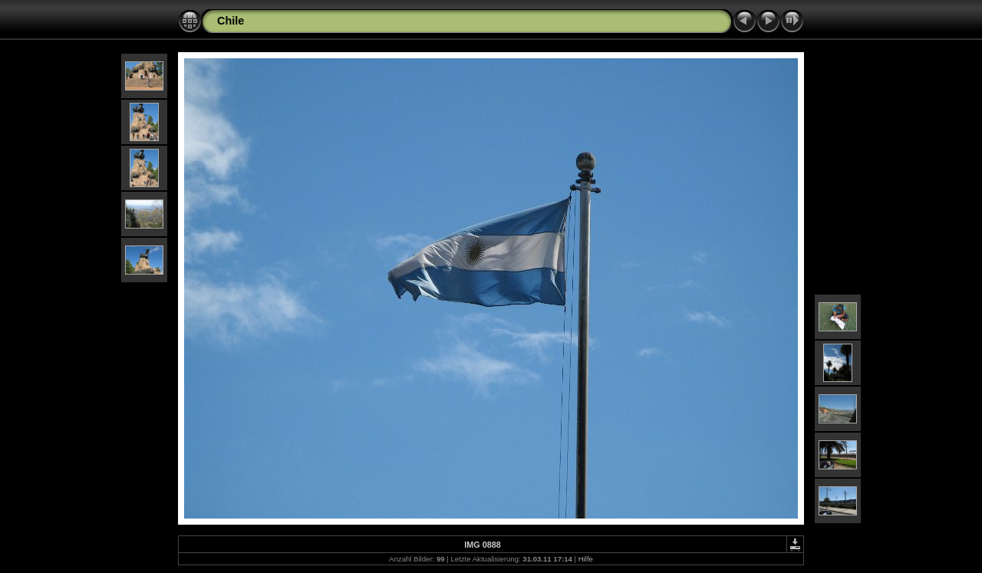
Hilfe (585, 559)
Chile (230, 21)
